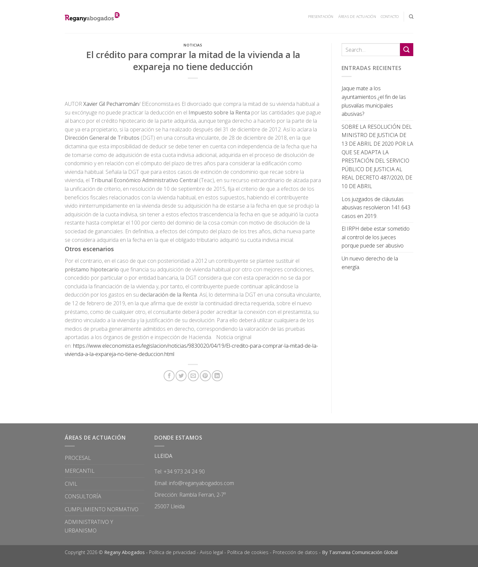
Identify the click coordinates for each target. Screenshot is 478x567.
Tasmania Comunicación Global (363, 552)
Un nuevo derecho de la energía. (370, 263)
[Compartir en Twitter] (181, 375)
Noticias (193, 44)
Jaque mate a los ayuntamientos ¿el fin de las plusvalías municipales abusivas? (374, 101)
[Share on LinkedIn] (217, 375)
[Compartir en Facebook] (169, 375)
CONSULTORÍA (83, 496)
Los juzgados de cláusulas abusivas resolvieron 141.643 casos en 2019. (376, 207)
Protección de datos (295, 552)
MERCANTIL (80, 470)
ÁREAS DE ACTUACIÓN (357, 16)
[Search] (411, 17)
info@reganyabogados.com (201, 483)
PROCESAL (78, 457)
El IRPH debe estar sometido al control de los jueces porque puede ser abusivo (376, 237)
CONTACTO (390, 16)
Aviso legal (211, 552)
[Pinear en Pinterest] (205, 375)
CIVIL (71, 483)
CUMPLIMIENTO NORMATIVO (101, 509)
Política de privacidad (172, 552)
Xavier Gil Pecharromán (111, 103)
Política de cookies (248, 552)
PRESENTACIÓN (321, 16)
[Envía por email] (193, 375)
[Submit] (406, 49)
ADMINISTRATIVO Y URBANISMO (89, 526)
